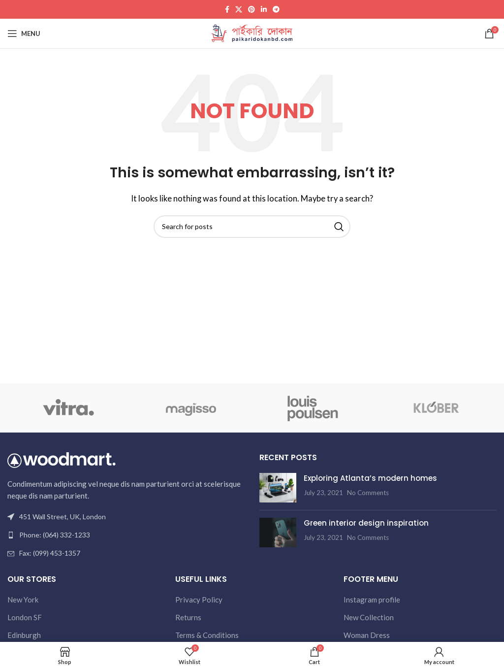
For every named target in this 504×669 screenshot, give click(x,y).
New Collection (369, 617)
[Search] (252, 226)
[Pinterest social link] (251, 9)
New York (22, 599)
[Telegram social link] (276, 9)
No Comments (368, 493)
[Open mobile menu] (23, 33)
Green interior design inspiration (366, 523)
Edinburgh (24, 635)
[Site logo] (252, 32)
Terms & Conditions (207, 635)
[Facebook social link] (227, 9)
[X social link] (238, 9)
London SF (24, 617)
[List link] (126, 535)
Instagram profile (372, 599)
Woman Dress (367, 635)
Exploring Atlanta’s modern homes (370, 478)
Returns (188, 617)
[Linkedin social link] (264, 9)
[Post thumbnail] (277, 487)
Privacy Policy (198, 599)
